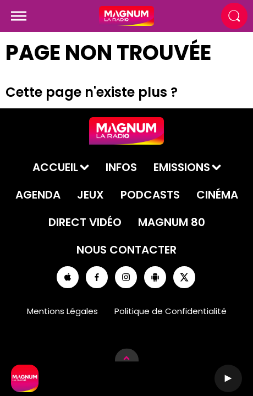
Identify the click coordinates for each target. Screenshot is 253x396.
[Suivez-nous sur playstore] (155, 277)
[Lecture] (228, 378)
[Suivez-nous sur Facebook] (97, 277)
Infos (121, 167)
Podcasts (150, 194)
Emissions (181, 167)
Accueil (55, 167)
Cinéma (217, 194)
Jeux (90, 194)
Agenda (38, 194)
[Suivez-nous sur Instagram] (126, 277)
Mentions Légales (62, 311)
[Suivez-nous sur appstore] (68, 277)
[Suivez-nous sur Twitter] (184, 277)
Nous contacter (126, 249)
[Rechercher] (234, 16)
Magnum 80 (171, 222)
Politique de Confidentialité (170, 311)
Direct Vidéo (85, 222)
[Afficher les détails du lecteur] (127, 360)
